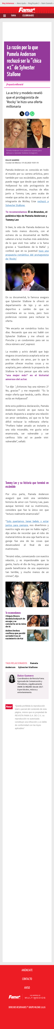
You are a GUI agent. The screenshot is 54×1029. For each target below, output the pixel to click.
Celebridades (28, 15)
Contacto (27, 979)
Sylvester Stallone (28, 667)
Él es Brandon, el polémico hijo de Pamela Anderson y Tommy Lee (26, 216)
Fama (13, 15)
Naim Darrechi (47, 3)
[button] (22, 113)
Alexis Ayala (21, 3)
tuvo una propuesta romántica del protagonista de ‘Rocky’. (27, 255)
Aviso (27, 987)
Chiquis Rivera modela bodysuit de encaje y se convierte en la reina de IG (15, 621)
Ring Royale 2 (33, 3)
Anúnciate (27, 970)
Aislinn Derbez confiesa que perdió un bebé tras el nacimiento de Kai (15, 634)
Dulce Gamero (12, 160)
